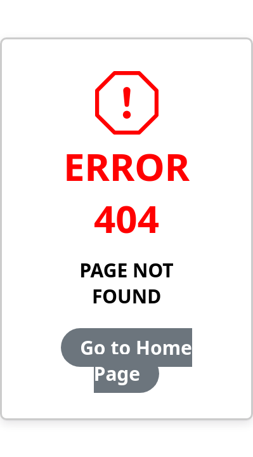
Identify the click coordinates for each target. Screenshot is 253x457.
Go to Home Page (136, 360)
